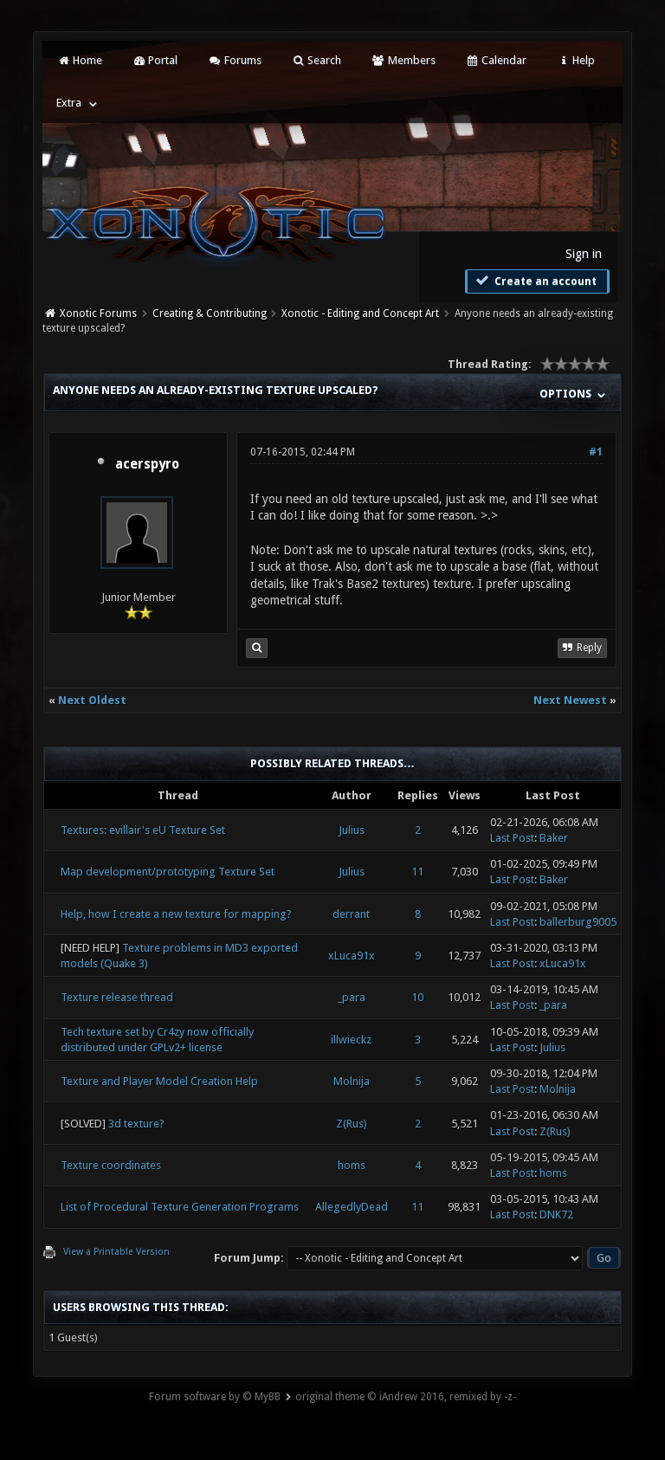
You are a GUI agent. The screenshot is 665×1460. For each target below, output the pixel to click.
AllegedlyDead (351, 1206)
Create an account (535, 280)
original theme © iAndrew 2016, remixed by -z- (405, 1397)
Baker (553, 837)
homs (351, 1165)
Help (576, 60)
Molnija (351, 1081)
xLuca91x (351, 955)
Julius (352, 830)
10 (417, 997)
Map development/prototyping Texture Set (167, 871)
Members (403, 60)
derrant (351, 914)
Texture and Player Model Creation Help (159, 1081)
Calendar (496, 60)
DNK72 (556, 1214)
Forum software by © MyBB (215, 1397)
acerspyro (147, 464)
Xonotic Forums (98, 313)
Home (78, 60)
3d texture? (136, 1123)
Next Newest (570, 700)
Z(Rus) (351, 1123)
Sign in (583, 254)
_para (351, 997)
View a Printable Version (116, 1251)
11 (417, 871)
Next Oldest (92, 700)
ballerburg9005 (578, 921)
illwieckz (351, 1039)
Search (316, 60)
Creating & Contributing (209, 313)
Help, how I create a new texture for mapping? (176, 914)
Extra (68, 102)
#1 (596, 452)
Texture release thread (117, 997)
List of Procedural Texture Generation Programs (180, 1206)
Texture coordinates (111, 1165)
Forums (234, 60)
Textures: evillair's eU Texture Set (143, 830)
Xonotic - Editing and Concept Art (360, 313)
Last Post (512, 837)
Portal (155, 60)
